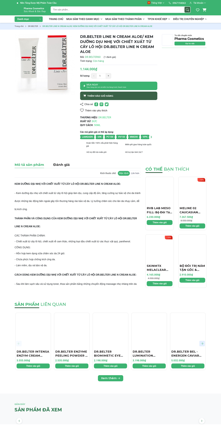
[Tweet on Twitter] (107, 104)
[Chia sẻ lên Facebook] (96, 104)
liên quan (40, 304)
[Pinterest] (101, 104)
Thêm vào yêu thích (93, 110)
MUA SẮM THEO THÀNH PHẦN (125, 19)
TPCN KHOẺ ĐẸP (159, 19)
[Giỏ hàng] (204, 10)
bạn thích (167, 169)
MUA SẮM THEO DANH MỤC (84, 19)
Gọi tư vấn (189, 43)
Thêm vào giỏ (160, 222)
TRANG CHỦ (56, 19)
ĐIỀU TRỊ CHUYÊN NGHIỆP (190, 19)
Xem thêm (110, 378)
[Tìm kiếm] (187, 10)
